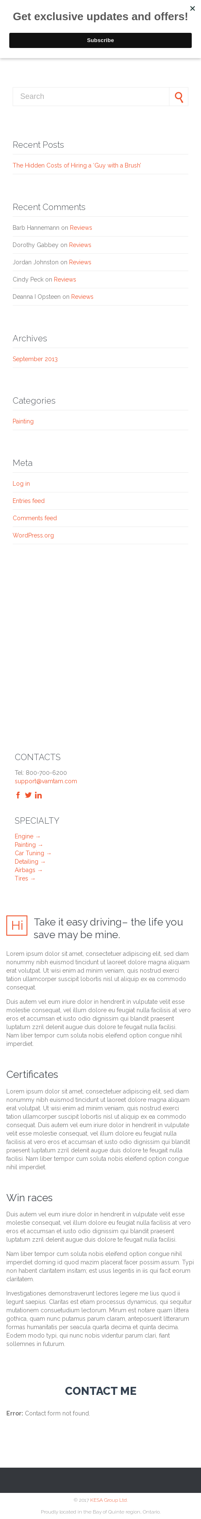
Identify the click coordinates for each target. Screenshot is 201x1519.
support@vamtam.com (46, 781)
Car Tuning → (33, 853)
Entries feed (29, 500)
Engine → (28, 836)
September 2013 (35, 359)
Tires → (25, 878)
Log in (21, 483)
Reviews (81, 227)
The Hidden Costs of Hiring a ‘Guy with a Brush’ (77, 165)
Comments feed (35, 518)
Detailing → (30, 861)
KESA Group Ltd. (109, 1500)
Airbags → (29, 870)
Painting (23, 421)
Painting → (29, 844)
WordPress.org (33, 535)
